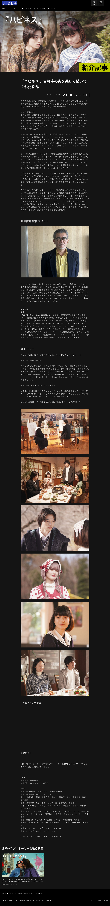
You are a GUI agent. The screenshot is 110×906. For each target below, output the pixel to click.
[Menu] (94, 3)
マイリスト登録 (83, 95)
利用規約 (22, 900)
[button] (100, 3)
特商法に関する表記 (33, 900)
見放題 (42, 8)
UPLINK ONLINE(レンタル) (28, 8)
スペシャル (13, 8)
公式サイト (26, 753)
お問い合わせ (46, 900)
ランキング (51, 8)
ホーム (4, 8)
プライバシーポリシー (9, 900)
